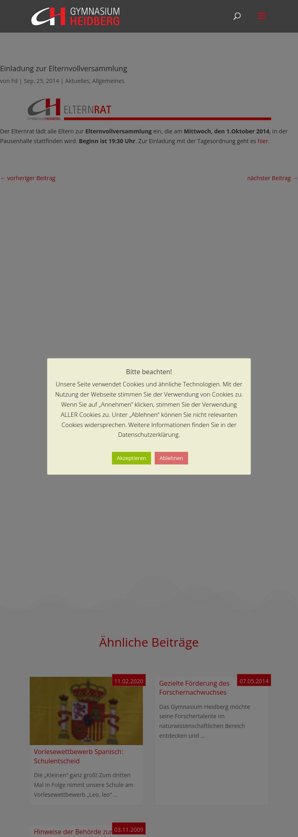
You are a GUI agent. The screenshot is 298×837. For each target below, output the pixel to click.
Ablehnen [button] (171, 458)
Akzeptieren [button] (131, 458)
